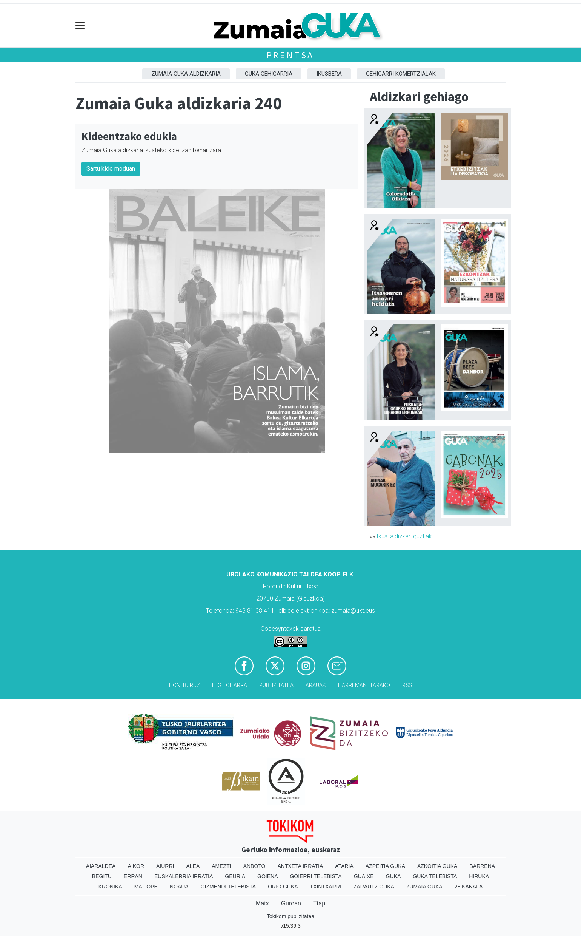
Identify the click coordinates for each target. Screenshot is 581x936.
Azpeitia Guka (385, 866)
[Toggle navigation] (80, 25)
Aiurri (165, 866)
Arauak (316, 685)
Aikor (136, 866)
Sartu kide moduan (110, 168)
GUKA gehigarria (268, 73)
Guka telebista (435, 876)
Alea (193, 866)
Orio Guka (283, 886)
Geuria (235, 876)
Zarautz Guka (374, 886)
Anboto (254, 866)
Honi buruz (184, 685)
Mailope (146, 886)
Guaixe (364, 876)
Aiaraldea (101, 866)
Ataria (344, 866)
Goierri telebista (315, 876)
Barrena (482, 866)
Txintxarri (325, 886)
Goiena (267, 876)
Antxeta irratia (300, 866)
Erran (133, 876)
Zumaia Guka (424, 886)
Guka (393, 876)
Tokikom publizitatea (290, 916)
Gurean (291, 903)
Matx (262, 903)
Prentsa (291, 55)
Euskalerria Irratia (183, 876)
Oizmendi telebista (228, 886)
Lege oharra (229, 685)
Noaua (179, 886)
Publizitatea (276, 685)
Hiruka (479, 876)
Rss (407, 685)
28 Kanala (469, 886)
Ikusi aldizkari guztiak (404, 536)
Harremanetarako (364, 685)
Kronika (110, 886)
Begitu (102, 876)
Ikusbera (329, 73)
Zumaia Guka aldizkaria (186, 73)
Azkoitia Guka (437, 866)
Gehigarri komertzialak (401, 73)
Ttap (319, 903)
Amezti (221, 866)
